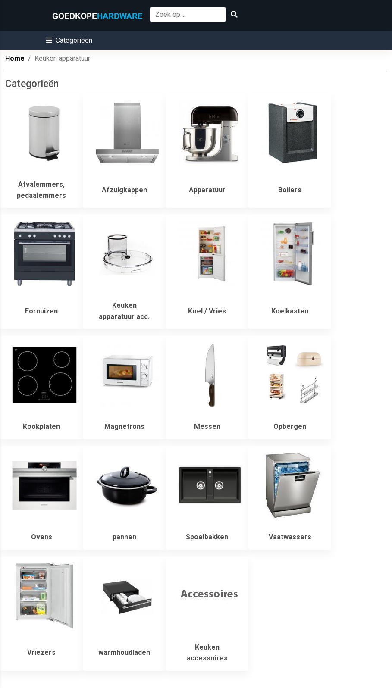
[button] (69, 40)
